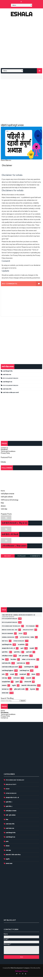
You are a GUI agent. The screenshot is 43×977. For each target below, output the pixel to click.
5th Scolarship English (10, 385)
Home (3, 711)
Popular (21, 556)
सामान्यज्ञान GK (5, 689)
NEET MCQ (5, 641)
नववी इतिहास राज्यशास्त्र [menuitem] (7, 494)
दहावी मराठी (29, 652)
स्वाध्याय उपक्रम (5, 693)
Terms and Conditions (8, 451)
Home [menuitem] (3, 491)
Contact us (4, 448)
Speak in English (18, 641)
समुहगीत (14, 685)
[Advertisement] (21, 44)
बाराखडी (12, 674)
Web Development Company (20, 968)
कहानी (22, 648)
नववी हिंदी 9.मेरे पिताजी (10, 535)
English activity (28, 630)
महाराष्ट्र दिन (28, 678)
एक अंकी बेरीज (21, 644)
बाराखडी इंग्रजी (23, 674)
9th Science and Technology (11, 626)
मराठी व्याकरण (16, 678)
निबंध (3, 659)
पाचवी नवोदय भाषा (7, 375)
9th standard (30, 626)
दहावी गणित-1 (5, 652)
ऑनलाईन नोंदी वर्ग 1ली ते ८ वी (8, 648)
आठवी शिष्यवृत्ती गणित (7, 644)
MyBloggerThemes (21, 971)
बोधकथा (33, 674)
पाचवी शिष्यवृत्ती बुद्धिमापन (7, 670)
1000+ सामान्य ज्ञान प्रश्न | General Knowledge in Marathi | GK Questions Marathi (18, 615)
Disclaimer (4, 450)
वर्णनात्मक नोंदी (27, 682)
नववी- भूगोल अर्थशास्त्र (23, 656)
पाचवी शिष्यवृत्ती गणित (7, 371)
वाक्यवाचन (4, 685)
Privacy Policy (5, 453)
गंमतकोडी (32, 648)
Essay (20, 633)
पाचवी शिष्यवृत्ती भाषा (7, 382)
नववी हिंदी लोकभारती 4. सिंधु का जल (14, 523)
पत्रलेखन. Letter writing (28, 659)
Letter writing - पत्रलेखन (27, 637)
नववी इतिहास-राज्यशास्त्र (7, 656)
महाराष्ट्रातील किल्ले (6, 682)
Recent (7, 556)
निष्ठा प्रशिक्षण (13, 659)
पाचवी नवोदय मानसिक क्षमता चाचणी (11, 392)
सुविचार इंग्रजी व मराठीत (19, 689)
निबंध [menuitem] (2, 503)
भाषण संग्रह (4, 678)
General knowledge (8, 637)
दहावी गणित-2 (17, 652)
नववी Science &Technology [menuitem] (9, 500)
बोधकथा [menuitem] (3, 506)
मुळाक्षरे (17, 682)
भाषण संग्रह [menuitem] (4, 509)
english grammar (7, 633)
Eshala (21, 14)
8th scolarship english (10, 378)
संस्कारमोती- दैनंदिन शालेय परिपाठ (29, 685)
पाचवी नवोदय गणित (7, 389)
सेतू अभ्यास (32, 689)
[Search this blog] (10, 701)
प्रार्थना (3, 674)
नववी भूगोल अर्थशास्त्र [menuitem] (7, 497)
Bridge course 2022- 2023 (9, 630)
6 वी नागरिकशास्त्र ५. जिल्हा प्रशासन (14, 546)
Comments (35, 556)
